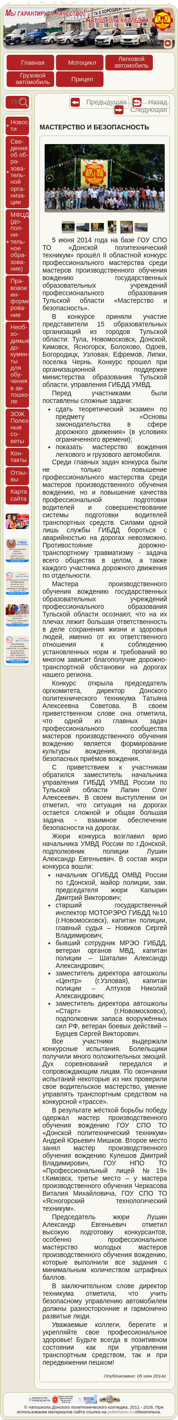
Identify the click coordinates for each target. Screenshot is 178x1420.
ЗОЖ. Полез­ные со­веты (20, 428)
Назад (157, 102)
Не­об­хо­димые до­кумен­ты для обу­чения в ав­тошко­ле (20, 364)
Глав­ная (32, 62)
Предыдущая (106, 102)
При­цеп (82, 79)
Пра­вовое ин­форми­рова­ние (21, 297)
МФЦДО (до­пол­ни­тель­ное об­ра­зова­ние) (19, 241)
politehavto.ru (121, 1412)
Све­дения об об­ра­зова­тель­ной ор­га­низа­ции (19, 172)
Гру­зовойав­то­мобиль (33, 79)
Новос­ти (19, 125)
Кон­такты (18, 456)
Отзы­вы (19, 476)
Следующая (148, 109)
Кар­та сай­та (18, 495)
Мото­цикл (82, 62)
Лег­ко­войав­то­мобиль (131, 62)
